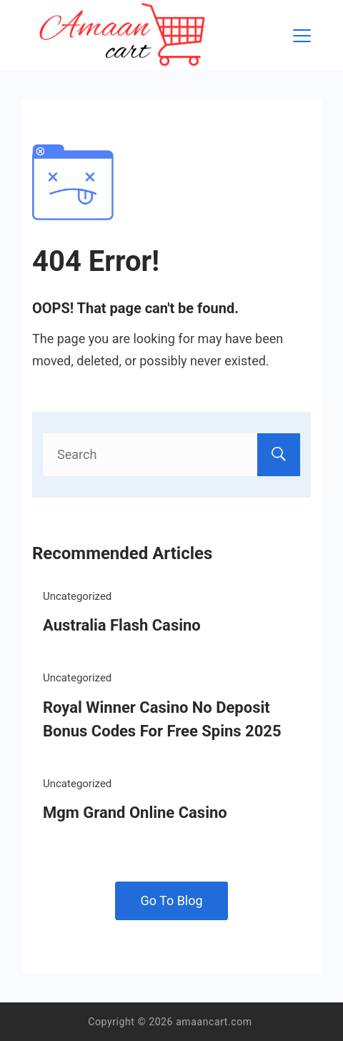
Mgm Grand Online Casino (135, 813)
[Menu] (302, 35)
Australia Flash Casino (122, 625)
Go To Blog (171, 900)
